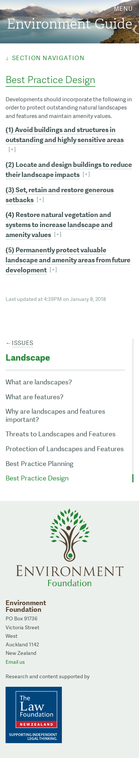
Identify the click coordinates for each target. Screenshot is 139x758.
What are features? (34, 397)
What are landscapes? (39, 382)
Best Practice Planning (39, 463)
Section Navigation (48, 58)
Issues (22, 343)
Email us (15, 662)
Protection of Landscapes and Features (65, 448)
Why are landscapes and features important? (55, 415)
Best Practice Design (37, 478)
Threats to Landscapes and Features (61, 434)
